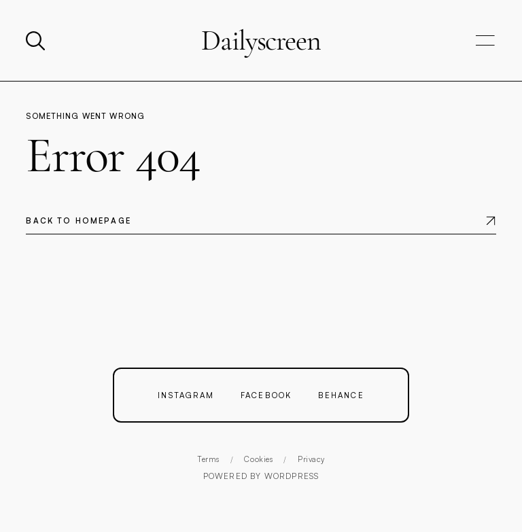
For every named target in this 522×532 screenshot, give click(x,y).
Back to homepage (78, 221)
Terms (208, 459)
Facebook (266, 395)
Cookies (258, 459)
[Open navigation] (485, 41)
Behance (341, 395)
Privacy (311, 459)
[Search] (37, 41)
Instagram (186, 395)
